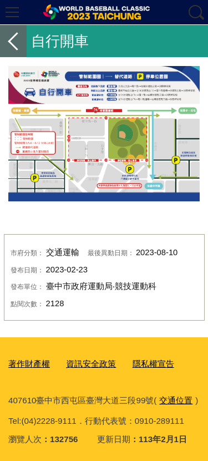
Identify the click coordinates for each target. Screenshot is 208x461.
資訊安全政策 (91, 363)
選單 (12, 12)
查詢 (196, 12)
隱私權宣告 (153, 363)
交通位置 (175, 400)
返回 (13, 41)
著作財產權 (29, 363)
